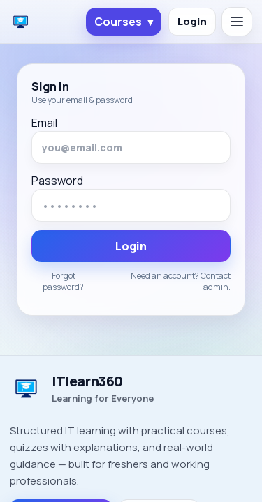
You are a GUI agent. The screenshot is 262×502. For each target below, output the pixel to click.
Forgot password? (63, 282)
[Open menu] (236, 21)
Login (192, 21)
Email (44, 122)
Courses (123, 21)
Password (57, 180)
